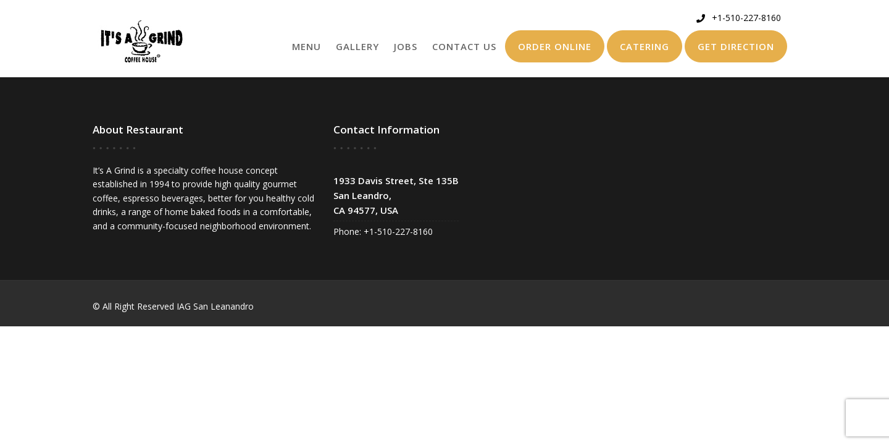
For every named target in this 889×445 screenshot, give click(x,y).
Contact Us (464, 46)
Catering (644, 46)
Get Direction (736, 46)
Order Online (554, 46)
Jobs (405, 46)
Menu (306, 46)
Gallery (357, 46)
